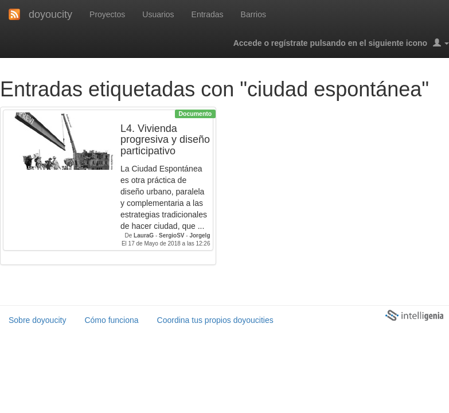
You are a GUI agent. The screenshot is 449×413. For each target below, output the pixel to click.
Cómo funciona (111, 320)
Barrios (253, 14)
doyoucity (50, 14)
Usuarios (158, 14)
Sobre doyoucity (37, 320)
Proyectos (107, 14)
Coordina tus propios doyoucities (215, 320)
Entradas (208, 14)
